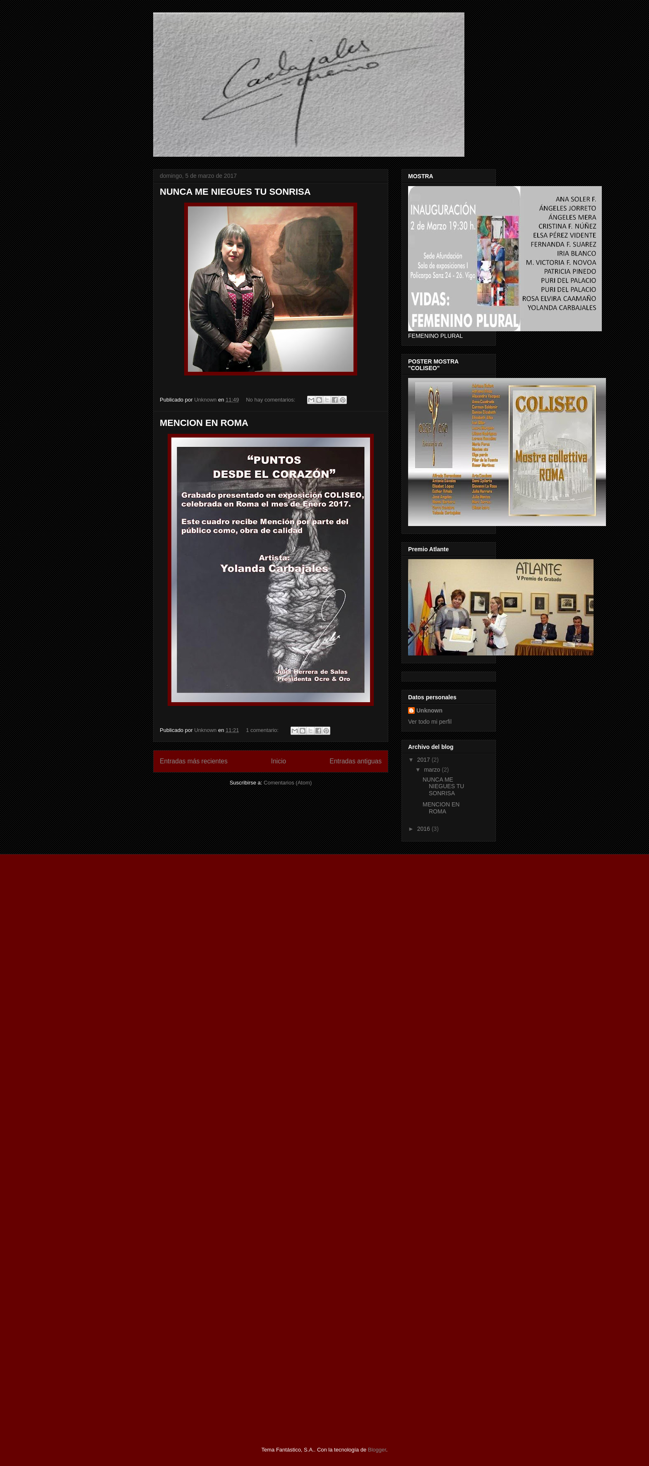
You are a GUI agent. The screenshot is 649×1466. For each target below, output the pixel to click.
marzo (433, 769)
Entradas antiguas (355, 761)
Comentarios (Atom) (288, 783)
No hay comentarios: (271, 400)
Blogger (377, 1450)
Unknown (429, 710)
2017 (424, 759)
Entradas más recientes (194, 761)
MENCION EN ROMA (204, 423)
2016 (424, 828)
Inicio (278, 761)
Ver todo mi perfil (430, 721)
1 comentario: (263, 730)
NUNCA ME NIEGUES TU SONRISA (235, 192)
